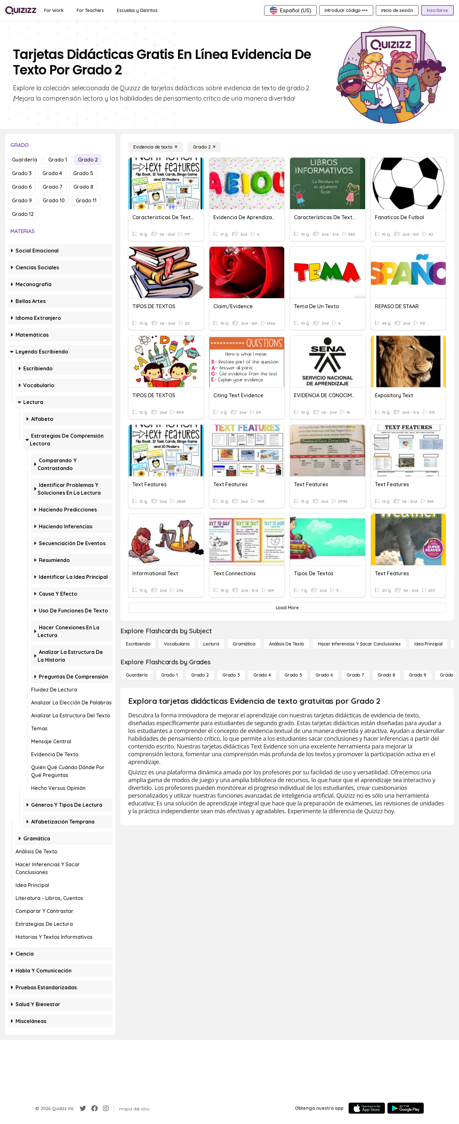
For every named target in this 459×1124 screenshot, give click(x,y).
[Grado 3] (231, 675)
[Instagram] (106, 1108)
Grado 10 (54, 200)
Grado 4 (52, 173)
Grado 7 (52, 187)
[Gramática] (244, 644)
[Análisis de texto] (286, 644)
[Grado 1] (169, 675)
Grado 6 (22, 187)
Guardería (24, 159)
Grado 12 (23, 214)
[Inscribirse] (437, 10)
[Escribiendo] (138, 644)
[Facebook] (94, 1108)
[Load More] (287, 607)
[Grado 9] (417, 675)
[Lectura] (211, 644)
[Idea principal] (428, 644)
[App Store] (367, 1108)
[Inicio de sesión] (397, 10)
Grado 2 (88, 159)
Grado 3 (21, 173)
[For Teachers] (90, 10)
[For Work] (54, 10)
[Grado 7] (355, 675)
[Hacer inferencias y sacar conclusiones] (359, 644)
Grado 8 (83, 187)
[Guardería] (136, 675)
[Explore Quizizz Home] (20, 10)
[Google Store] (405, 1108)
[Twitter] (83, 1108)
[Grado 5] (293, 675)
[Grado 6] (324, 675)
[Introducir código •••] (346, 10)
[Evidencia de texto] (155, 147)
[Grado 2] (204, 147)
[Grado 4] (262, 675)
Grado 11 (86, 200)
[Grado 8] (386, 675)
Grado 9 (22, 200)
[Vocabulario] (176, 644)
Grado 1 (57, 159)
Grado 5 (83, 173)
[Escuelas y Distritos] (137, 10)
